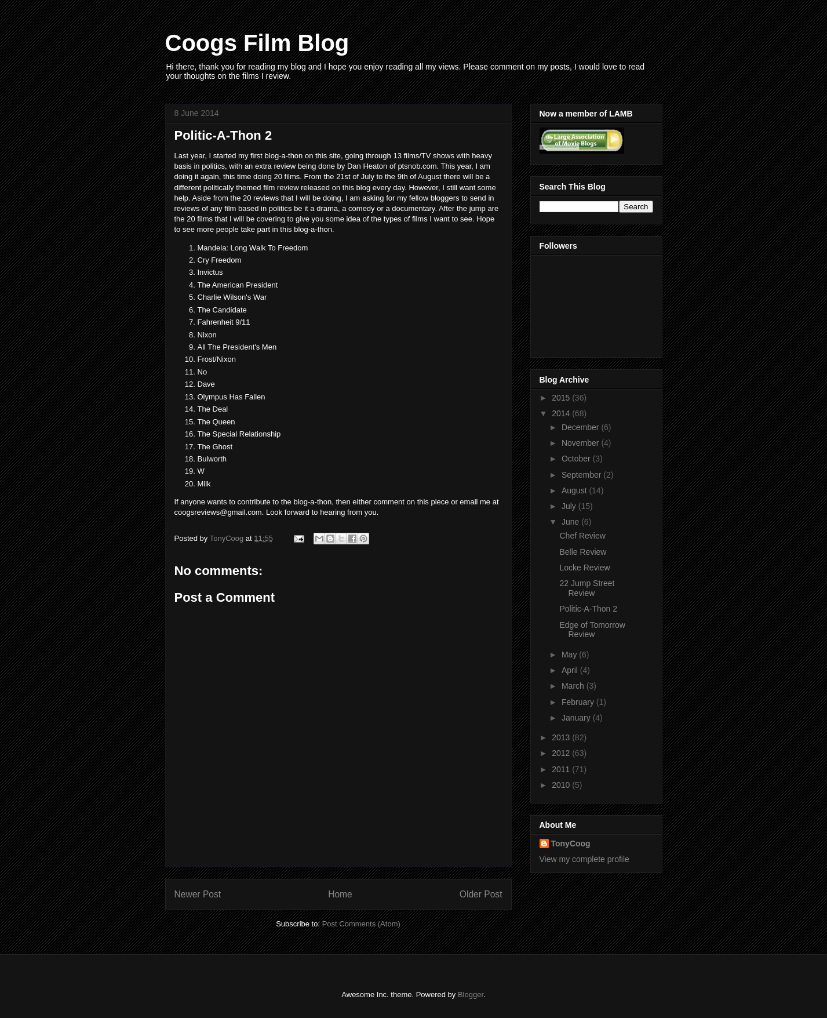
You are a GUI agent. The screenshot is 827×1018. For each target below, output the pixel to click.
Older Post (481, 894)
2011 (562, 769)
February (579, 702)
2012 (562, 753)
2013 (562, 737)
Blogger (470, 994)
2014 (562, 413)
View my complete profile (584, 859)
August (575, 490)
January (577, 717)
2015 (562, 397)
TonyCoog (228, 538)
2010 (562, 785)
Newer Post (197, 894)
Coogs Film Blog (257, 43)
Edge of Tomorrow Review (592, 629)
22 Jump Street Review (586, 588)
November (581, 443)
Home (340, 894)
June (571, 521)
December (581, 427)
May (570, 654)
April (571, 670)
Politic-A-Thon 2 (588, 608)
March (574, 685)
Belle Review (582, 552)
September (582, 474)
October (577, 458)
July (570, 506)
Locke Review (584, 567)
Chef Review (582, 535)
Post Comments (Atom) (361, 923)
